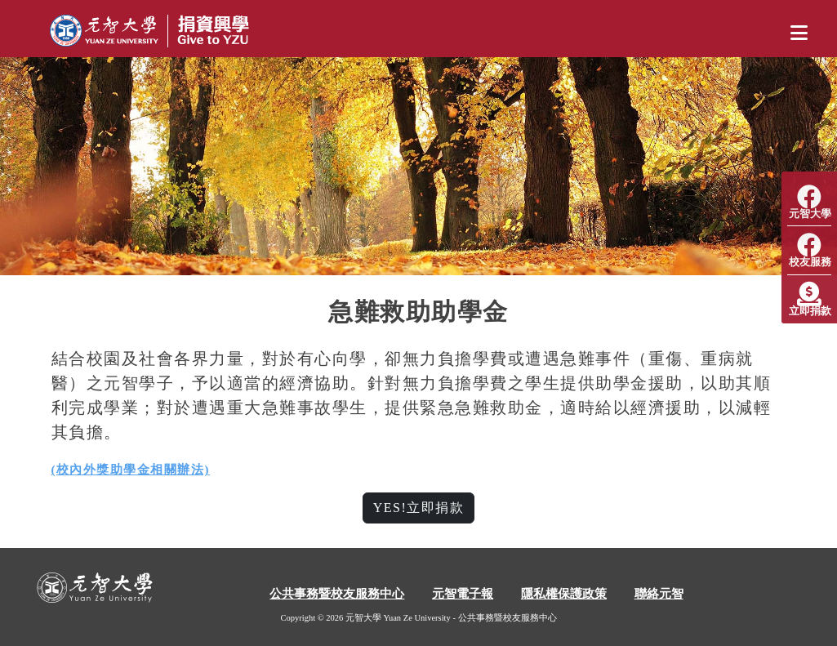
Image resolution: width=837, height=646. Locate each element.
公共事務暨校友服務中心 (336, 593)
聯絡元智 (658, 593)
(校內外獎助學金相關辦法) (131, 469)
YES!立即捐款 (419, 508)
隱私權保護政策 (564, 593)
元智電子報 (462, 593)
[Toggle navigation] (799, 33)
